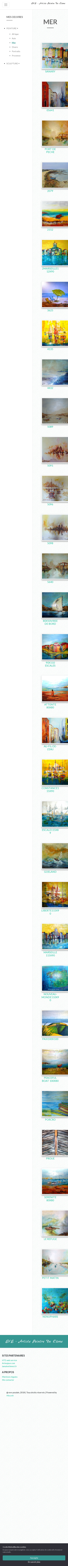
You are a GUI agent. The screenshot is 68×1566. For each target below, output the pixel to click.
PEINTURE (12, 28)
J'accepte (34, 1558)
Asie (14, 38)
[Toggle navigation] (5, 4)
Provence (16, 55)
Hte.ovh (10, 1395)
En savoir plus (34, 1562)
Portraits (16, 51)
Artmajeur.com (8, 1363)
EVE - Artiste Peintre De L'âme (48, 3)
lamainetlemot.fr (9, 1366)
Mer (14, 42)
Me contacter (8, 1380)
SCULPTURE (13, 63)
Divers (15, 47)
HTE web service (9, 1360)
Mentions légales (10, 1377)
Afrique (15, 34)
